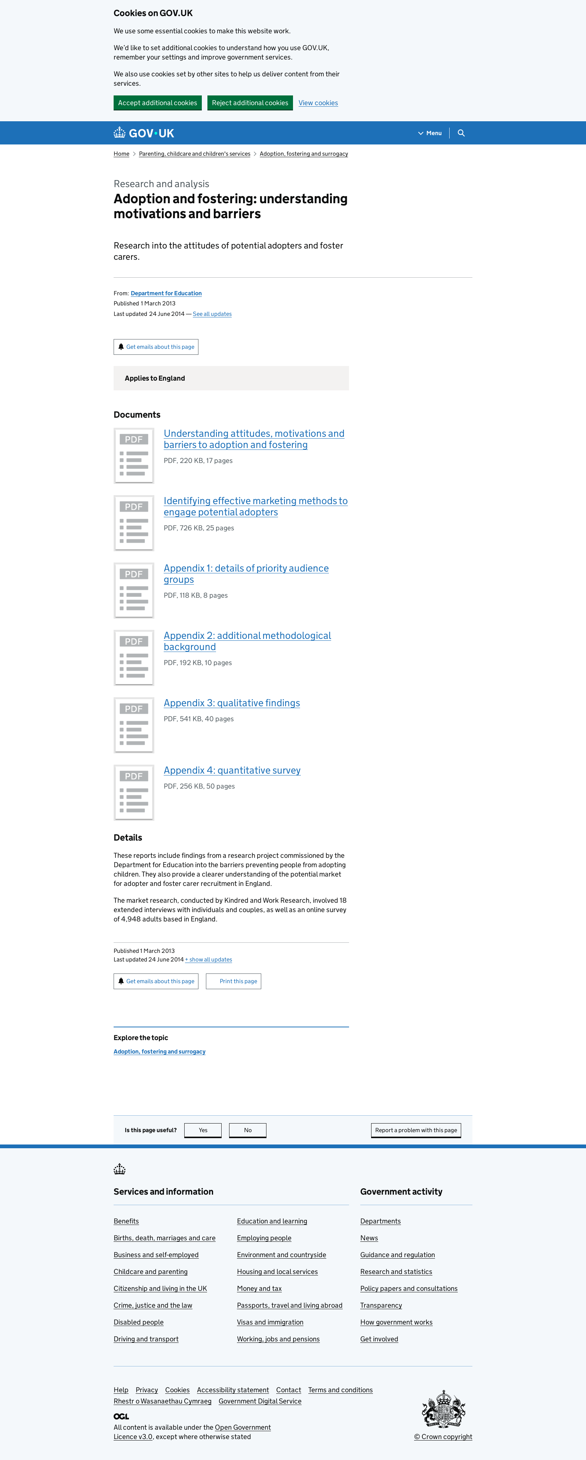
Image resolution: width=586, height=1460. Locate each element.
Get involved (379, 1339)
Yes (210, 1130)
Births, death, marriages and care (165, 1238)
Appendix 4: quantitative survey (232, 770)
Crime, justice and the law (153, 1305)
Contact (288, 1390)
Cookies (177, 1390)
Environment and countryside (281, 1254)
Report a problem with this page (416, 1130)
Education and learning (272, 1221)
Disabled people (139, 1322)
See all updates (212, 313)
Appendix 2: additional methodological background (247, 641)
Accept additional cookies (157, 102)
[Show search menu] (461, 133)
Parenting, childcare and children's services (194, 153)
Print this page (238, 981)
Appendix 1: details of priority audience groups (246, 573)
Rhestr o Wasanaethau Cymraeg (163, 1401)
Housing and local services (277, 1271)
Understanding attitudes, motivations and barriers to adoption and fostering (254, 439)
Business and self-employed (156, 1254)
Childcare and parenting (151, 1271)
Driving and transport (146, 1339)
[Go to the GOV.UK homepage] (144, 133)
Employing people (264, 1238)
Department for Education (166, 293)
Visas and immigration (270, 1322)
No (255, 1130)
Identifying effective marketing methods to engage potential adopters (256, 506)
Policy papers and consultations (409, 1288)
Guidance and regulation (397, 1254)
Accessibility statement (233, 1390)
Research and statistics (396, 1271)
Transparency (381, 1305)
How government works (396, 1322)
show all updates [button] (208, 959)
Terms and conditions (340, 1390)
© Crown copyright (443, 1436)
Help (121, 1390)
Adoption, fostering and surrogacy (304, 153)
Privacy (147, 1390)
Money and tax (259, 1288)
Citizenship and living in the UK (160, 1288)
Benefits (126, 1221)
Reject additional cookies (250, 102)
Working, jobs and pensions (278, 1339)
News (369, 1238)
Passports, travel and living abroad (290, 1305)
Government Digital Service (260, 1401)
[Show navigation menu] (430, 133)
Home (121, 153)
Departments (380, 1221)
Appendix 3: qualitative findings (232, 703)
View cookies (318, 102)
